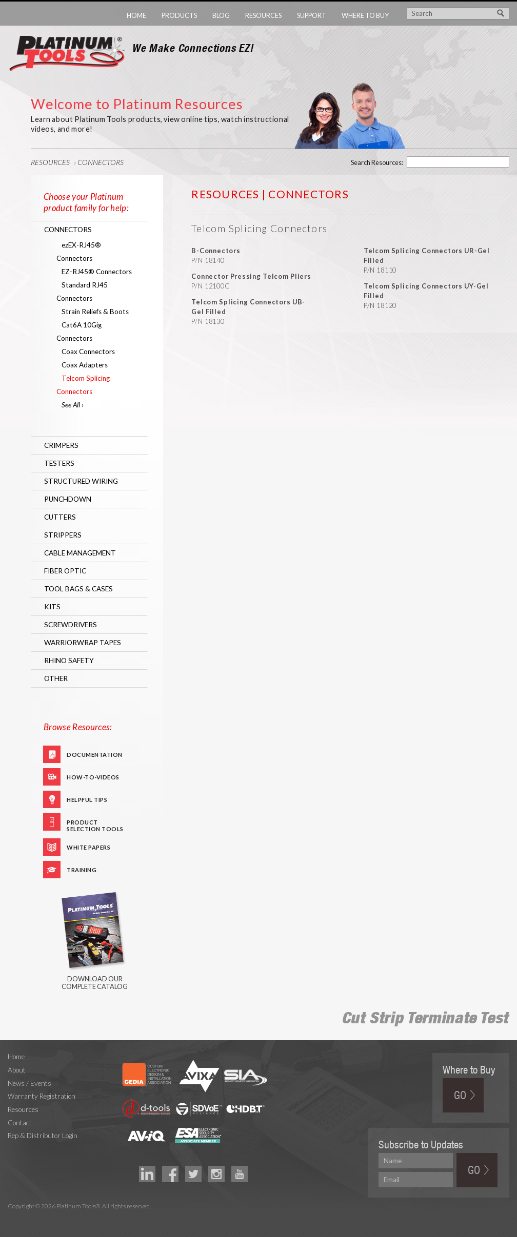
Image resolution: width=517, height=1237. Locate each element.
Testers (59, 463)
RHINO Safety (69, 660)
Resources (263, 15)
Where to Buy (365, 15)
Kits (52, 607)
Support (311, 15)
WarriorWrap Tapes (82, 642)
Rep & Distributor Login (42, 1135)
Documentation (95, 754)
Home (136, 15)
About (17, 1070)
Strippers (63, 535)
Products (179, 15)
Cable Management (80, 553)
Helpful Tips (87, 799)
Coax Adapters (85, 365)
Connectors (100, 162)
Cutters (60, 517)
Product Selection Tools (95, 825)
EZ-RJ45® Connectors (97, 271)
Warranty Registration (41, 1096)
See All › (73, 405)
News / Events (29, 1083)
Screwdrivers (70, 625)
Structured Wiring (81, 481)
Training (81, 870)
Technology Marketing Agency (13, 1218)
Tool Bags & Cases (78, 589)
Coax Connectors (88, 351)
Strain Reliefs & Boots (95, 311)
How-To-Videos (93, 777)
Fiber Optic (65, 571)
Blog (221, 15)
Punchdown (67, 499)
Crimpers (61, 445)
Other (56, 678)
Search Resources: (377, 162)
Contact (20, 1123)
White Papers (88, 847)
